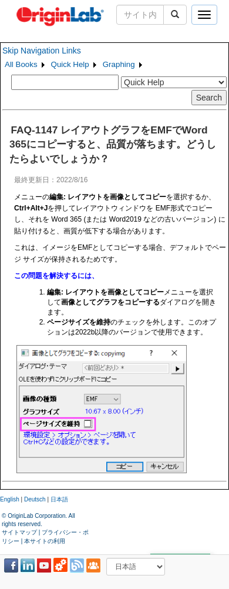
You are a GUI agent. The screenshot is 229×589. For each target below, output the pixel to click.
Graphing (119, 64)
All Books (21, 64)
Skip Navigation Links (41, 50)
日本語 (59, 499)
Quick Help (70, 64)
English (9, 499)
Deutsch (35, 499)
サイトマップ (19, 532)
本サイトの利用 (44, 541)
